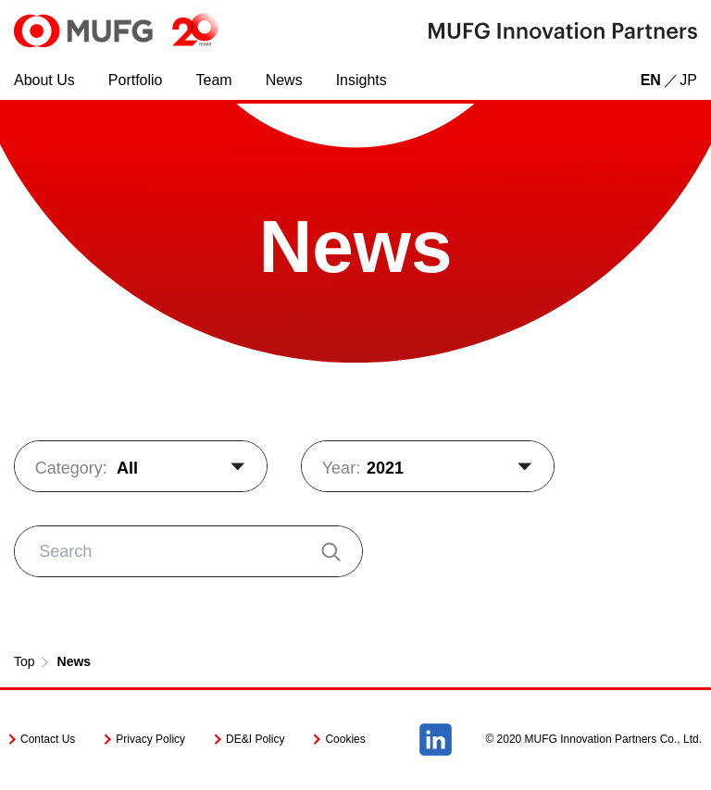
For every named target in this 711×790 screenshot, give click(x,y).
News (284, 80)
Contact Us (47, 739)
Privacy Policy (150, 739)
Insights (361, 80)
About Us (44, 80)
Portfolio (135, 80)
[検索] (329, 550)
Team (214, 80)
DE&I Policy (255, 739)
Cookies (345, 739)
